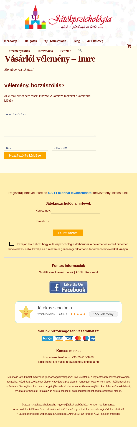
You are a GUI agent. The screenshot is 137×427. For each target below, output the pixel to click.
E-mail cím (60, 148)
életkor (47, 381)
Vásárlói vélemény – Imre (50, 59)
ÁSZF (79, 272)
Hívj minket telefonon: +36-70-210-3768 (68, 357)
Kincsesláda (55, 41)
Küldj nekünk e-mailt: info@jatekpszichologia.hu (68, 361)
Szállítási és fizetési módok (56, 272)
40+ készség (95, 41)
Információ (45, 51)
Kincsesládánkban (77, 386)
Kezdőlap (10, 41)
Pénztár (65, 51)
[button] (80, 50)
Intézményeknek (18, 51)
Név (8, 148)
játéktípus (63, 381)
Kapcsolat (91, 272)
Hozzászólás (16, 114)
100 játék (31, 41)
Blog (77, 41)
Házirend (84, 413)
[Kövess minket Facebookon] (68, 293)
